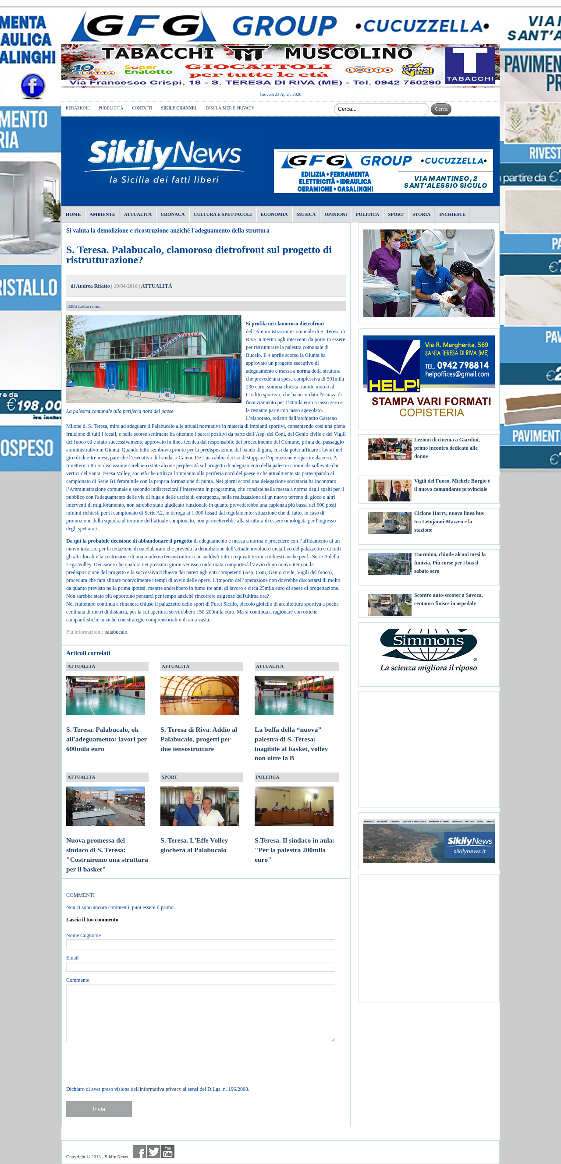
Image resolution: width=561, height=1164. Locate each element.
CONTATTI (142, 108)
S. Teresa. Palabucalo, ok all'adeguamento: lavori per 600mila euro (106, 730)
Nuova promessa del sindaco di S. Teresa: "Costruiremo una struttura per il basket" (107, 846)
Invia (99, 1109)
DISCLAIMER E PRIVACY (230, 108)
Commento (77, 980)
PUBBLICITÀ (111, 108)
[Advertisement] (429, 746)
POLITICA (267, 777)
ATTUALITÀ (156, 286)
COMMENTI (80, 895)
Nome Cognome (83, 935)
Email (72, 958)
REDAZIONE (78, 108)
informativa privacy (160, 1089)
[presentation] (132, 1064)
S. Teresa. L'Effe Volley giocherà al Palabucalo (199, 837)
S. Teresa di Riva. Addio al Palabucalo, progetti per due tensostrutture (199, 730)
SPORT (170, 777)
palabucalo (115, 632)
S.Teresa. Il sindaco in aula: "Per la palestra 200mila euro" (295, 841)
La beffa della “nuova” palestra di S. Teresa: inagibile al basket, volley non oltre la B (294, 735)
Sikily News (116, 1156)
